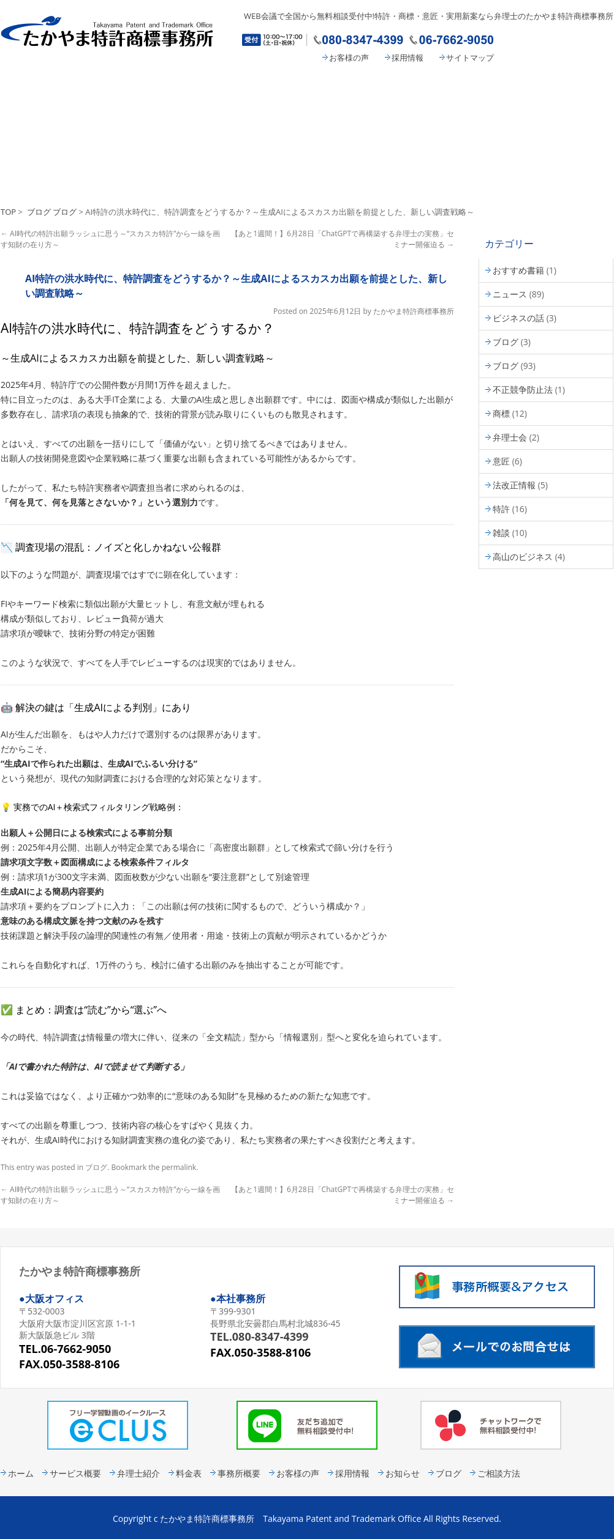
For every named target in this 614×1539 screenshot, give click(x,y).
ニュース (510, 294)
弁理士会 (510, 437)
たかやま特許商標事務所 (413, 311)
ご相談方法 (498, 1473)
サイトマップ (470, 57)
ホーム (21, 1473)
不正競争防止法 (523, 389)
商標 (501, 413)
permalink (179, 1167)
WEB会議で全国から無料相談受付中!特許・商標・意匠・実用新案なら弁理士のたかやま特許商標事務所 (428, 15)
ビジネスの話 (518, 318)
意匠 (501, 461)
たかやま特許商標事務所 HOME (47, 90)
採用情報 (407, 57)
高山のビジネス (523, 556)
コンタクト (564, 90)
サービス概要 (148, 90)
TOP (8, 211)
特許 (501, 509)
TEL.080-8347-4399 (259, 1336)
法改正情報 (514, 485)
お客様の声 (349, 57)
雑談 (501, 532)
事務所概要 (460, 90)
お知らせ (402, 1473)
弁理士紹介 (258, 90)
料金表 (359, 90)
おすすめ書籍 (518, 270)
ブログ (39, 211)
